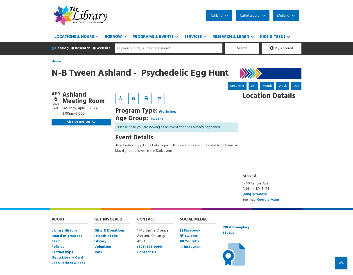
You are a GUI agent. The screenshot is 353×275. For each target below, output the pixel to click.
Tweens (156, 119)
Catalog (62, 48)
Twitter (189, 236)
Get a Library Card (67, 258)
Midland (283, 16)
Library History (64, 231)
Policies (58, 247)
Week (283, 86)
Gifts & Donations (109, 231)
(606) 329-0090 (254, 194)
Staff (56, 241)
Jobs (98, 252)
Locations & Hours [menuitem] (74, 37)
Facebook (190, 231)
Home (56, 61)
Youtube (189, 241)
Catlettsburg (250, 16)
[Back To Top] (341, 263)
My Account (281, 48)
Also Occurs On (81, 122)
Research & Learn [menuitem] (231, 37)
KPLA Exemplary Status (236, 230)
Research (82, 48)
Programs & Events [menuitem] (153, 37)
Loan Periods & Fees (68, 263)
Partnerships (62, 252)
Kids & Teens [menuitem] (272, 37)
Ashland (216, 16)
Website (103, 48)
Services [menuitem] (193, 37)
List (253, 86)
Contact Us (146, 252)
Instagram (190, 247)
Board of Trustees (67, 236)
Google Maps (268, 200)
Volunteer (102, 247)
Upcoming (237, 86)
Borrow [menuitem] (113, 37)
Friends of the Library (106, 238)
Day (296, 86)
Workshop (167, 112)
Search (242, 48)
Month (267, 86)
